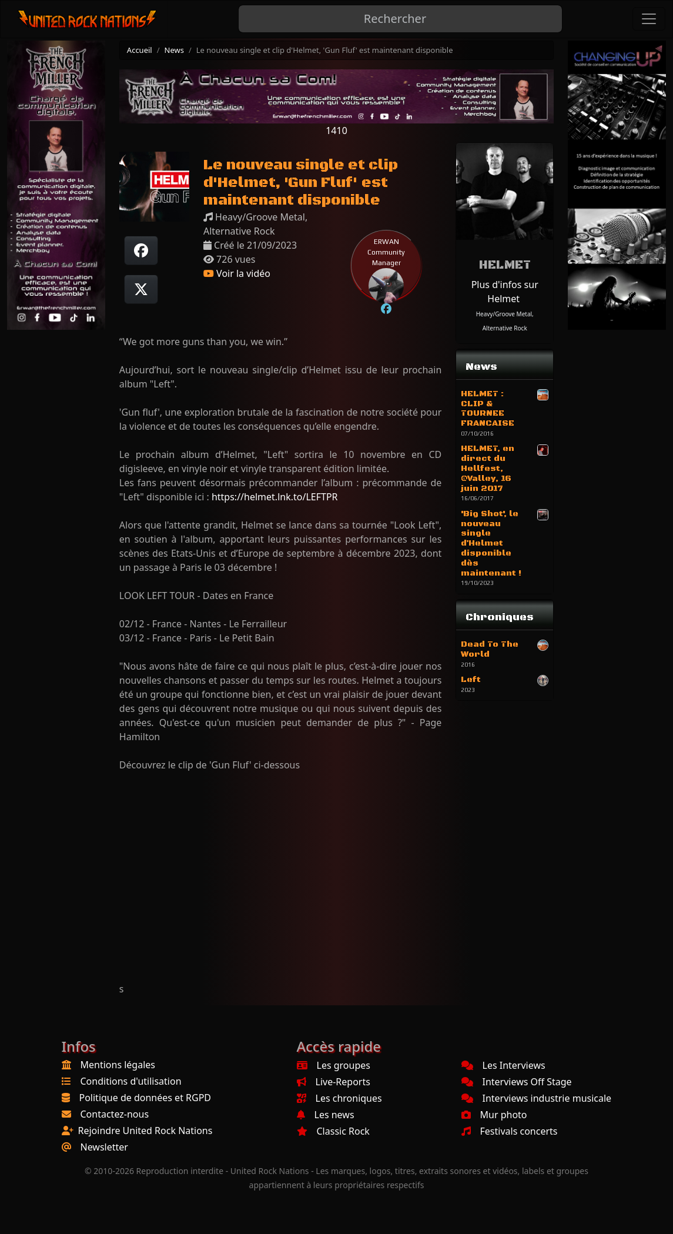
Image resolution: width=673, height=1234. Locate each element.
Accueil (139, 50)
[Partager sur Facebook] (141, 250)
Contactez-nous (115, 1114)
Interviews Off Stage (516, 1081)
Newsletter (104, 1147)
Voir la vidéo (236, 273)
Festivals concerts (509, 1131)
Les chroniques (339, 1098)
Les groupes (333, 1065)
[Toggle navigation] (648, 19)
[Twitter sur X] (141, 289)
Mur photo (494, 1114)
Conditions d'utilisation (131, 1081)
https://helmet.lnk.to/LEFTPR (275, 496)
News (174, 50)
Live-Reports (333, 1081)
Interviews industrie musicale (536, 1098)
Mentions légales (118, 1064)
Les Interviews (503, 1065)
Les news (325, 1114)
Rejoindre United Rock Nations (145, 1130)
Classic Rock (333, 1131)
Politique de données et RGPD (145, 1097)
